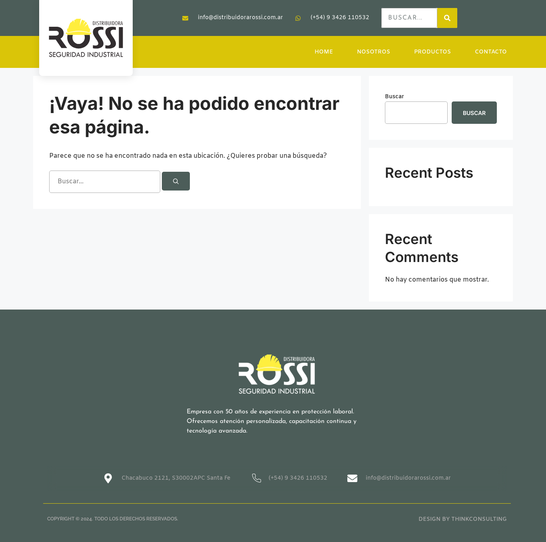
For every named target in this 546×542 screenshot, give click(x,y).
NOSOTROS (373, 52)
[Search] (447, 18)
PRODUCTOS (432, 52)
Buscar (394, 97)
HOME (324, 52)
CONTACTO (491, 52)
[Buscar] (176, 181)
